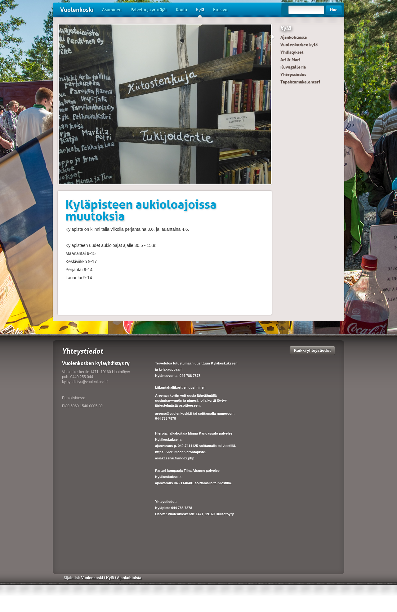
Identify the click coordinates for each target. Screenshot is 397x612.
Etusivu (220, 9)
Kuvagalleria (293, 67)
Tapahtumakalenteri (300, 82)
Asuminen (112, 9)
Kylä (200, 12)
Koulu (181, 9)
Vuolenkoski (77, 9)
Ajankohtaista (293, 37)
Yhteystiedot (293, 74)
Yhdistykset (291, 52)
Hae (333, 9)
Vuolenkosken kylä (299, 44)
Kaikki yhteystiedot (312, 350)
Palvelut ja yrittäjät (149, 9)
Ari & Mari (290, 59)
